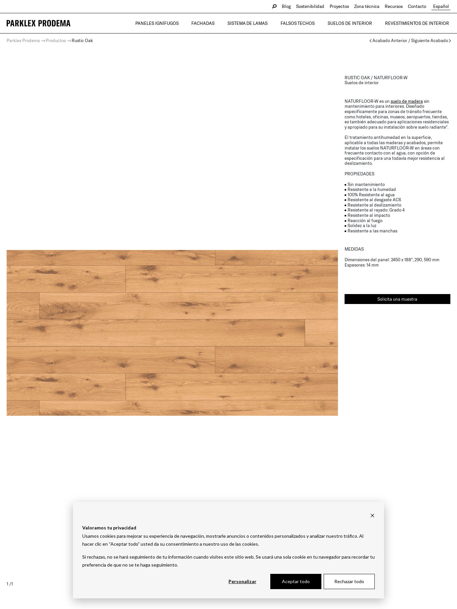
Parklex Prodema (23, 40)
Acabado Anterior (389, 40)
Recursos (397, 6)
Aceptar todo (296, 581)
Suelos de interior (354, 23)
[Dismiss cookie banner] (372, 515)
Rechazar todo (349, 581)
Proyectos (342, 6)
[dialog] (228, 550)
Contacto (420, 6)
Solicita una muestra (397, 299)
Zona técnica (369, 6)
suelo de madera (407, 101)
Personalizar (242, 581)
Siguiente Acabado (429, 40)
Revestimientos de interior (418, 23)
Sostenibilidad (313, 6)
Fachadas (216, 23)
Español (442, 6)
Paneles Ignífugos (173, 23)
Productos (56, 40)
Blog (289, 6)
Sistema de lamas (258, 23)
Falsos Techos (305, 23)
